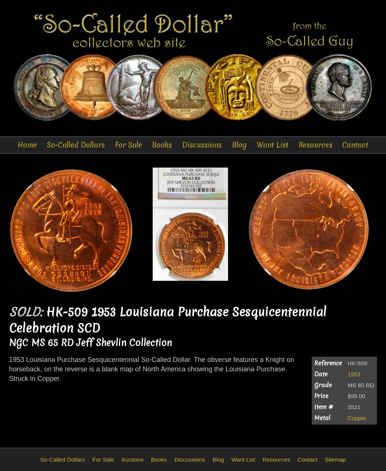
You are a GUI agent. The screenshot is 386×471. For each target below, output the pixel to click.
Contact (355, 145)
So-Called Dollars (76, 145)
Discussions (202, 145)
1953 (354, 374)
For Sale (128, 145)
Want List (272, 145)
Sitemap (335, 459)
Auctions (132, 459)
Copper (357, 418)
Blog (239, 145)
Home (27, 145)
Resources (315, 145)
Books (162, 145)
